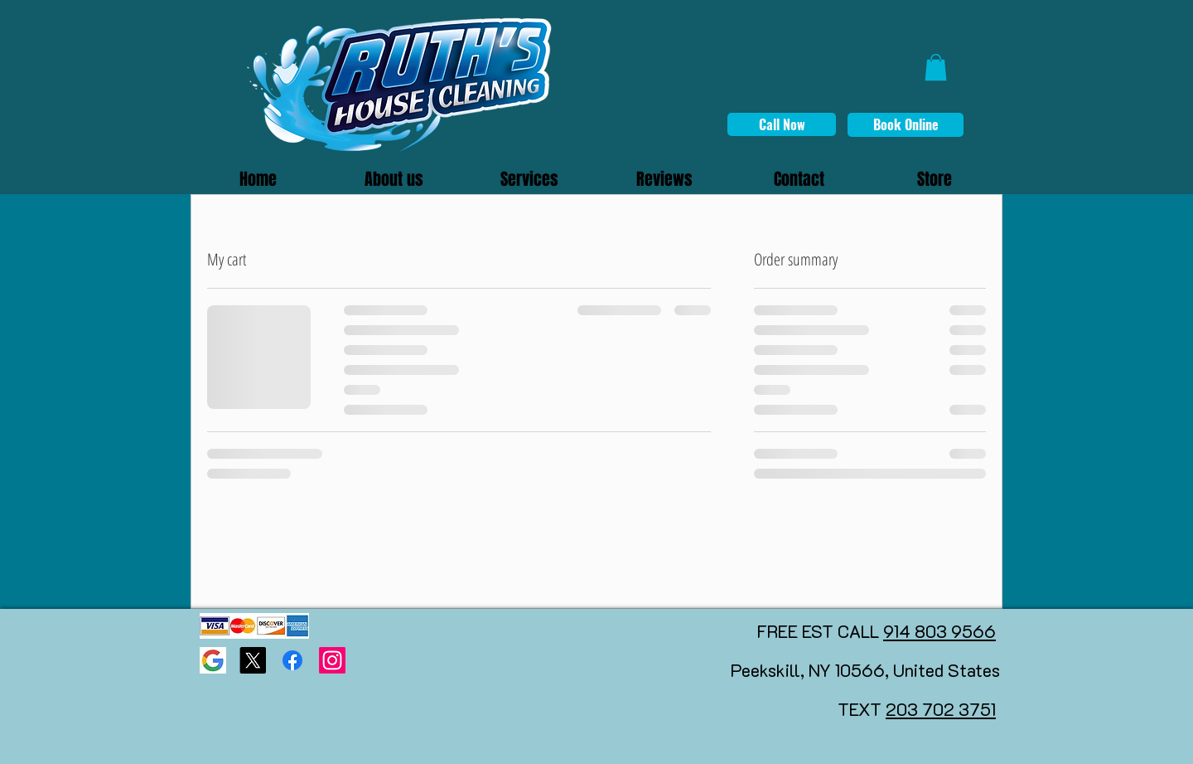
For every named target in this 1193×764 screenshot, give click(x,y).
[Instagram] (332, 660)
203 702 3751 (941, 709)
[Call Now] (781, 124)
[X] (252, 660)
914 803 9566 (939, 631)
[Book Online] (906, 125)
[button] (936, 67)
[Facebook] (292, 660)
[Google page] (213, 660)
